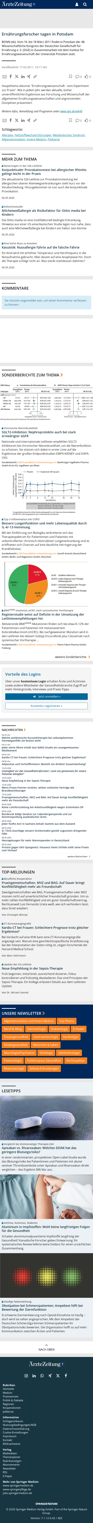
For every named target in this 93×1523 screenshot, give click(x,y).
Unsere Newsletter (21, 1013)
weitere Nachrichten (79, 856)
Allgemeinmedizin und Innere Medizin (29, 1021)
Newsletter (9, 1468)
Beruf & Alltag (13, 1029)
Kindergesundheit (16, 1045)
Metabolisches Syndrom (69, 135)
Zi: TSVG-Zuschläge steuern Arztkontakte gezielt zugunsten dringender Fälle (44, 832)
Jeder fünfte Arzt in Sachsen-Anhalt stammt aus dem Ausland (38, 823)
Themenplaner (11, 1457)
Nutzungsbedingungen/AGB (19, 1425)
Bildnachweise (11, 1443)
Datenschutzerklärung (16, 1428)
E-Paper (7, 1476)
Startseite (8, 1389)
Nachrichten (12, 730)
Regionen (8, 1404)
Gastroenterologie (46, 1037)
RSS (5, 1472)
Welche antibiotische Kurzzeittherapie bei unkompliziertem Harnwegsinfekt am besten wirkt (37, 739)
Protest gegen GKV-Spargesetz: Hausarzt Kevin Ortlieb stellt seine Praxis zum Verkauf (45, 849)
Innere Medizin (36, 139)
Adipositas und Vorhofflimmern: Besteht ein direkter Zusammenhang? (44, 764)
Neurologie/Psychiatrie (19, 1053)
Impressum (9, 1436)
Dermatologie (36, 1029)
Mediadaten (10, 1453)
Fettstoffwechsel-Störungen (33, 135)
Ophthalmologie (69, 1053)
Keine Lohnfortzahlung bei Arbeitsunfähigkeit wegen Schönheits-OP (43, 807)
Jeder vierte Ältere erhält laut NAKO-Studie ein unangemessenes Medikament (40, 749)
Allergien (7, 135)
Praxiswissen (10, 1396)
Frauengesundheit (16, 1037)
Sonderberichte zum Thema (30, 374)
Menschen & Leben (45, 1045)
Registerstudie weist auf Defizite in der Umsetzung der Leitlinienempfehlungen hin (43, 616)
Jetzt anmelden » (46, 696)
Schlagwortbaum (13, 1421)
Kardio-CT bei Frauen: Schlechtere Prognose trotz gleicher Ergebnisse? (44, 757)
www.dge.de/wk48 (71, 111)
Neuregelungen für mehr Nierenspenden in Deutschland (35, 840)
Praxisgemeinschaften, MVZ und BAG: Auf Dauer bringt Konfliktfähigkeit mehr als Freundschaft (45, 799)
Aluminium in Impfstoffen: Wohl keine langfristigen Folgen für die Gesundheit (46, 1229)
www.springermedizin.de (18, 1485)
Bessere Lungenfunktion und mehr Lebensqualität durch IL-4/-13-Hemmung (44, 525)
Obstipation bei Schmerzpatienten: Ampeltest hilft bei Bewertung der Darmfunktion (42, 1307)
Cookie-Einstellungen (15, 1432)
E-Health (78, 1029)
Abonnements (11, 1464)
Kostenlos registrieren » (46, 706)
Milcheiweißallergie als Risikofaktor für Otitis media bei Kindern (44, 212)
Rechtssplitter (76, 1060)
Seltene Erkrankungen (44, 1068)
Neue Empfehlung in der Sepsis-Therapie (26, 780)
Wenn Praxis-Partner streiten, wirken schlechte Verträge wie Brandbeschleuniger (38, 789)
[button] (90, 4)
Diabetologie (59, 1029)
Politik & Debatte (13, 1400)
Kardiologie (70, 1037)
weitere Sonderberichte (73, 657)
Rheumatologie (14, 1068)
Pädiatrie (54, 139)
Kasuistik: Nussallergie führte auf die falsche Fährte (40, 247)
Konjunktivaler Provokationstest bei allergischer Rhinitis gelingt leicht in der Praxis (44, 172)
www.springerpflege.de (17, 1489)
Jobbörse (8, 1411)
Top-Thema (66, 1021)
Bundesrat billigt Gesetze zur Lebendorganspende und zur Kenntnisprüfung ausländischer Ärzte (37, 816)
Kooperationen (12, 1407)
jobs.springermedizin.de (17, 1493)
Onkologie (46, 1053)
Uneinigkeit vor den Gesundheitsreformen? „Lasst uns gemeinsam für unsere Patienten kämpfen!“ (44, 772)
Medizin (7, 1392)
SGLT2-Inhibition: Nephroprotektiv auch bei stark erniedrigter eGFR (39, 434)
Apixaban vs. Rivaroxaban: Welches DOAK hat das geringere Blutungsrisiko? (39, 1150)
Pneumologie (13, 1060)
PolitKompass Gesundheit (44, 1060)
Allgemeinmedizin (13, 139)
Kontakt (7, 1440)
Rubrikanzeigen (12, 1461)
